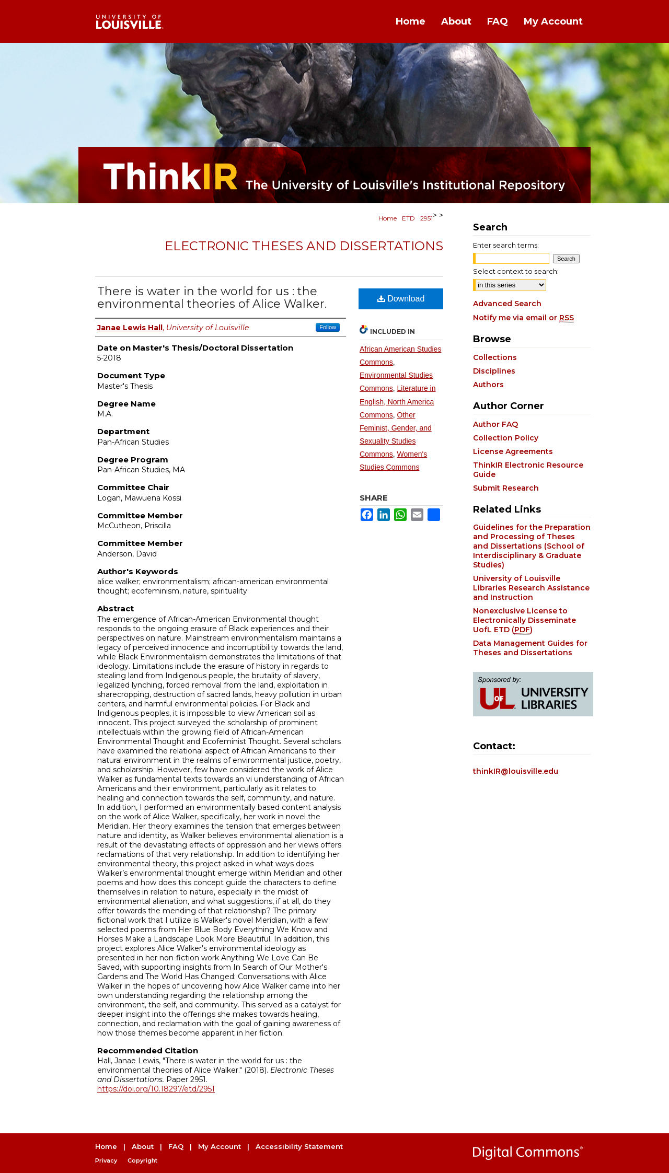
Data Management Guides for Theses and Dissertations (530, 647)
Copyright (142, 1160)
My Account (219, 1146)
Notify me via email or (523, 317)
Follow (327, 327)
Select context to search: (516, 271)
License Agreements (513, 451)
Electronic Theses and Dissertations (304, 245)
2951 (426, 218)
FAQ (175, 1146)
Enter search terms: (506, 245)
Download (401, 298)
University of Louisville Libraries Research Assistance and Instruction (531, 588)
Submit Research (506, 488)
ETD (408, 218)
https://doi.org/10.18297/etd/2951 (156, 1089)
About (143, 1146)
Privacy (106, 1160)
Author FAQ (495, 424)
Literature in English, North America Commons (398, 401)
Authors (488, 384)
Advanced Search (507, 303)
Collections (495, 357)
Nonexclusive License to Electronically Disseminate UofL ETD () (524, 620)
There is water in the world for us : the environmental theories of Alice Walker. (212, 297)
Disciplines (494, 371)
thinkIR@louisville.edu (515, 771)
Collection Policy (505, 438)
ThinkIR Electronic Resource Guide (528, 469)
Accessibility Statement (299, 1146)
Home (387, 218)
